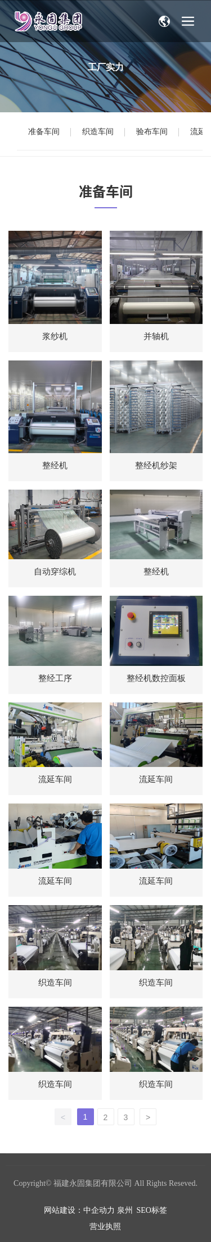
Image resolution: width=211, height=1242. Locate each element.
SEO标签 (152, 1210)
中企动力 (99, 1210)
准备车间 (44, 131)
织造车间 (98, 131)
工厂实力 (106, 67)
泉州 (125, 1210)
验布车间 (152, 131)
